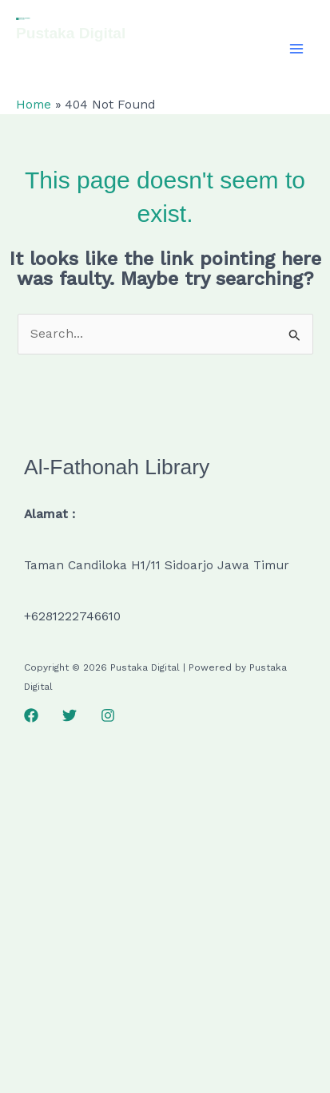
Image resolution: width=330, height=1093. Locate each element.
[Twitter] (69, 715)
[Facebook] (31, 715)
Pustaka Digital (70, 33)
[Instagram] (108, 715)
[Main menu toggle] (297, 48)
